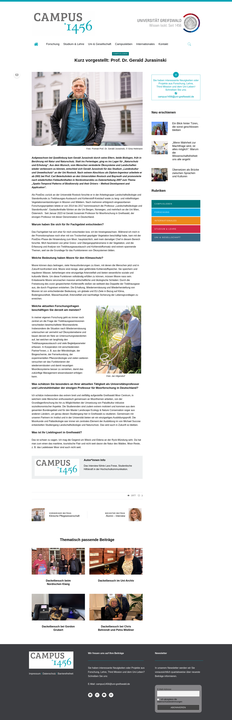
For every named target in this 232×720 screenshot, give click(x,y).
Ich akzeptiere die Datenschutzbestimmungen (169, 700)
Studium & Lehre (165, 229)
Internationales (165, 221)
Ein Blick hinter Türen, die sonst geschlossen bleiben (185, 130)
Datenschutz (49, 673)
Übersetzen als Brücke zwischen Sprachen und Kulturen (185, 176)
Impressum (35, 673)
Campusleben (120, 54)
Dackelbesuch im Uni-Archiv (116, 584)
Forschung (162, 212)
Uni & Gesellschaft (167, 237)
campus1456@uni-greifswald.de (113, 684)
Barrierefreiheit (65, 673)
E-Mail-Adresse (164, 689)
